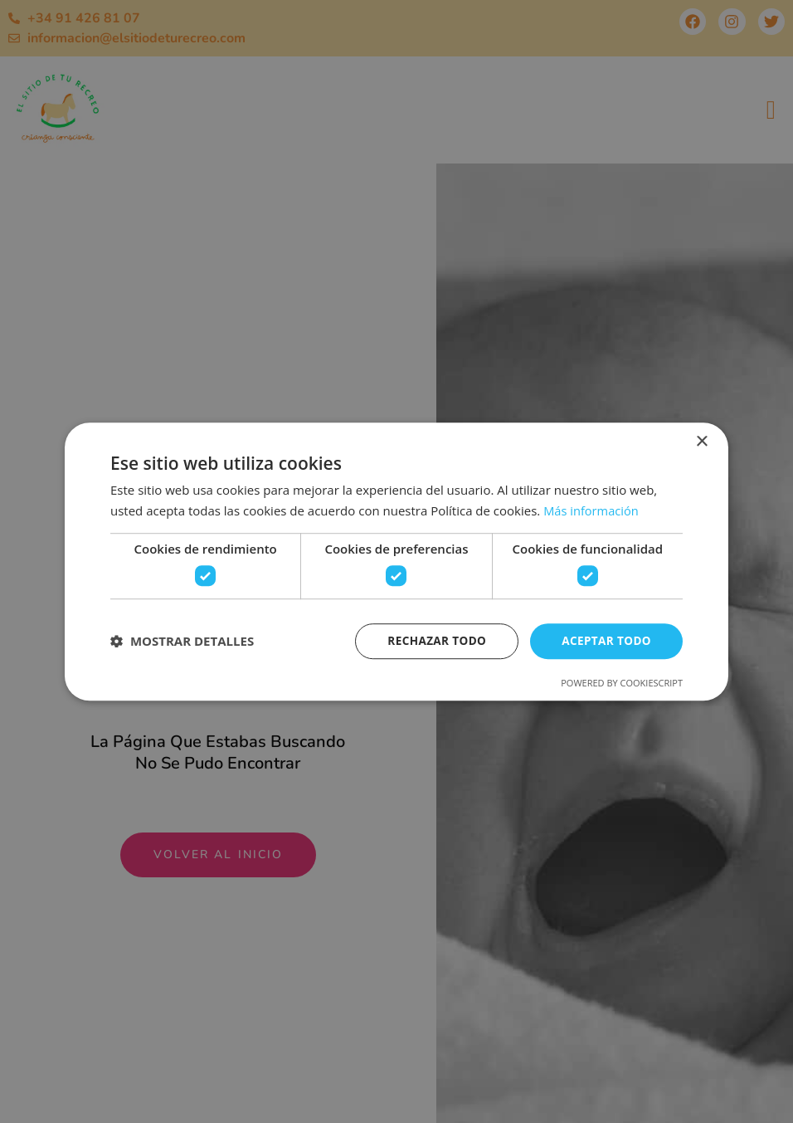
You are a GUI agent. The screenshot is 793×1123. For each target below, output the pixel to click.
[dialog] (396, 561)
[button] (182, 641)
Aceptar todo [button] (605, 640)
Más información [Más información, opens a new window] (591, 509)
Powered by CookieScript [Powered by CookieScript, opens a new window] (622, 683)
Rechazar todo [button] (433, 640)
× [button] (701, 441)
